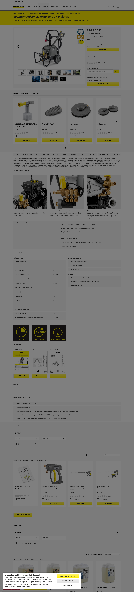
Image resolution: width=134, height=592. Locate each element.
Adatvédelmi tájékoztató (16, 586)
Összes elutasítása (68, 580)
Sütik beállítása (67, 585)
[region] (42, 581)
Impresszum (26, 586)
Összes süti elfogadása (67, 576)
